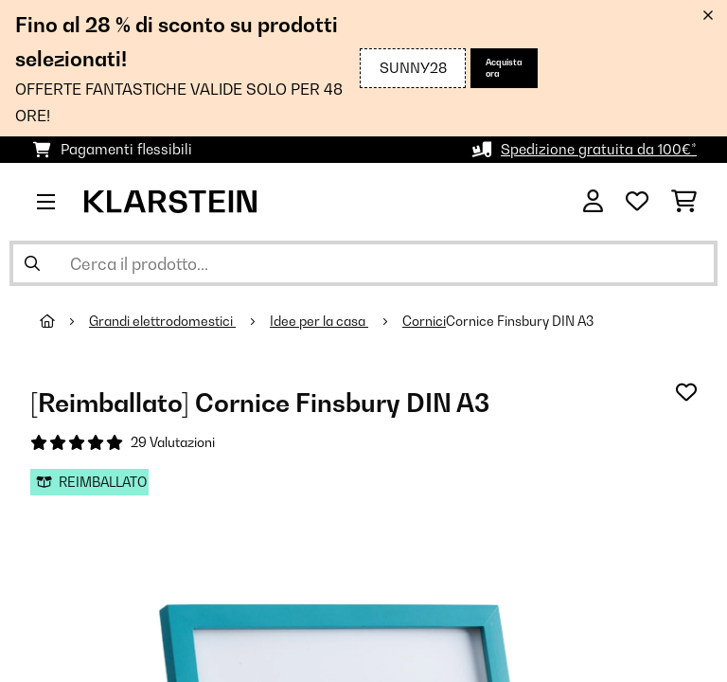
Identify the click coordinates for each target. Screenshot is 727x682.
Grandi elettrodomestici (162, 321)
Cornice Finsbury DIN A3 (520, 321)
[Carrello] (684, 202)
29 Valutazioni (173, 442)
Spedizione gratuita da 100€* (599, 149)
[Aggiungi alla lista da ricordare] (686, 392)
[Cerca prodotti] (363, 263)
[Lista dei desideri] (637, 202)
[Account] (593, 202)
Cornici (424, 321)
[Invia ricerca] (32, 263)
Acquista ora (504, 68)
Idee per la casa (319, 321)
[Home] (64, 321)
